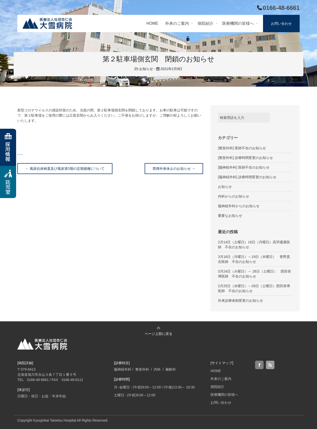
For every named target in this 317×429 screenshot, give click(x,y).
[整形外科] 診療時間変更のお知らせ (245, 158)
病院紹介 (217, 387)
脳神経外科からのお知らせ (239, 206)
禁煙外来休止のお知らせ (174, 168)
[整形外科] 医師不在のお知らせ (242, 148)
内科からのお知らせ (233, 196)
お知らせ (146, 69)
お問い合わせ (221, 402)
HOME (216, 371)
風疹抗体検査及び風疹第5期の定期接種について (65, 168)
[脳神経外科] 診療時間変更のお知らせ (247, 177)
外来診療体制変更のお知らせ (240, 301)
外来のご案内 (221, 379)
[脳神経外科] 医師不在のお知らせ (243, 167)
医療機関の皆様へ (224, 395)
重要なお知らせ (230, 216)
